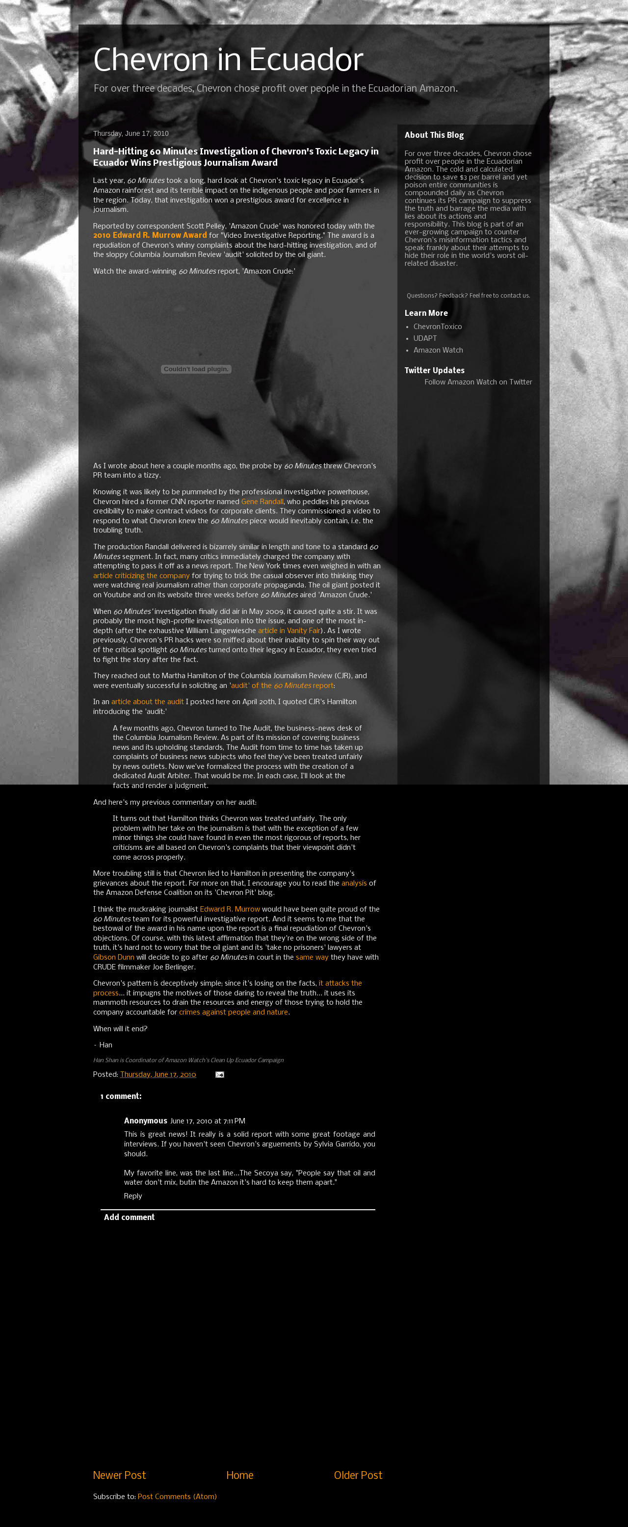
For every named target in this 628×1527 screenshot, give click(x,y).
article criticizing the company (141, 576)
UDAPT (425, 339)
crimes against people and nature (233, 1013)
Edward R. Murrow (230, 910)
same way (312, 958)
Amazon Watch (438, 351)
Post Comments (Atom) (177, 1497)
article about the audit (147, 702)
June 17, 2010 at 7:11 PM (207, 1121)
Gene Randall (262, 502)
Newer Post (119, 1476)
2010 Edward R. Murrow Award (150, 236)
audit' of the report (282, 686)
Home (240, 1476)
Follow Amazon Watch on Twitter (478, 382)
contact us (514, 296)
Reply (133, 1196)
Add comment (129, 1218)
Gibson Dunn (113, 958)
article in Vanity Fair (289, 631)
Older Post (358, 1476)
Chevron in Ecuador (228, 61)
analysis (354, 884)
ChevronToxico (438, 327)
